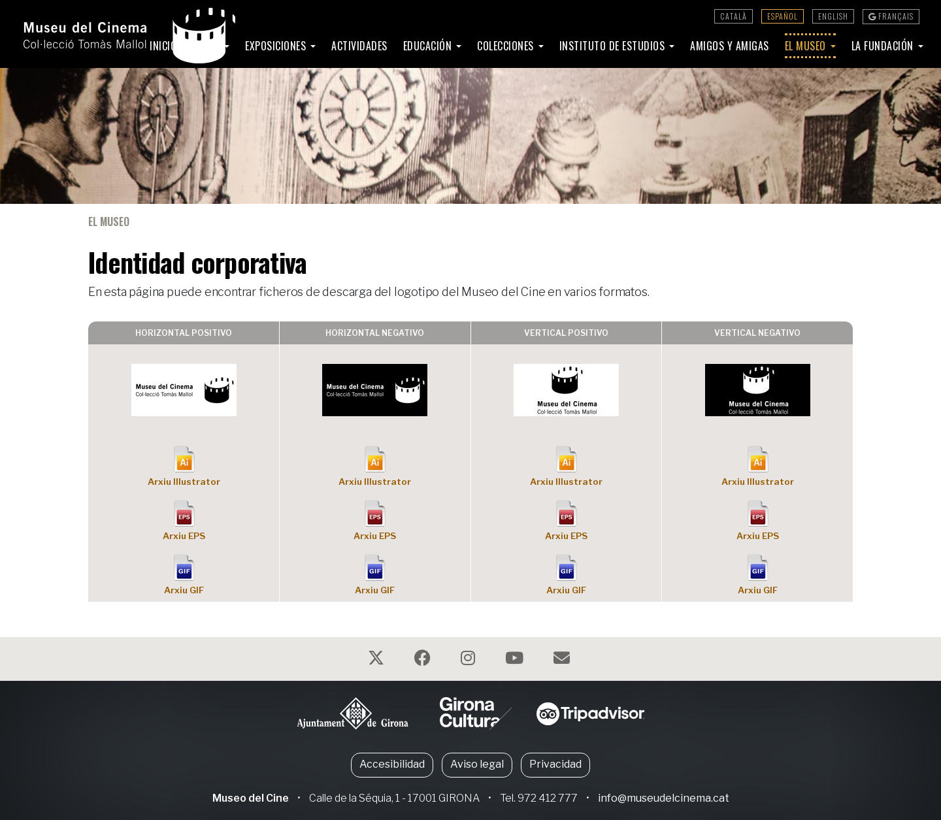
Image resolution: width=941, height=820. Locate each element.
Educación (429, 46)
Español (782, 16)
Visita (207, 46)
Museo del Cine (250, 798)
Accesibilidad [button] (392, 764)
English (833, 16)
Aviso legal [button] (477, 764)
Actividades (359, 46)
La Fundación (884, 46)
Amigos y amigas (729, 46)
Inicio (163, 46)
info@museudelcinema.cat (663, 798)
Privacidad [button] (555, 764)
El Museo (807, 46)
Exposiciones (277, 46)
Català (733, 16)
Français (891, 16)
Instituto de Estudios (613, 46)
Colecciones (507, 46)
